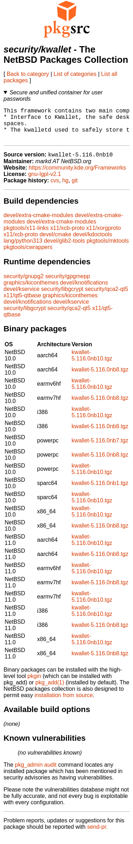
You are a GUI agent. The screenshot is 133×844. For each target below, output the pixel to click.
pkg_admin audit (35, 773)
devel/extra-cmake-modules (38, 223)
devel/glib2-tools (64, 249)
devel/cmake (55, 242)
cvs (55, 189)
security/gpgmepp (67, 284)
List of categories (75, 74)
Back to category (28, 74)
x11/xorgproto (103, 236)
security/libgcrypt (62, 297)
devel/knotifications (84, 291)
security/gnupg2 (24, 284)
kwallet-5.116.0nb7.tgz (100, 449)
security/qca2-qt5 (106, 297)
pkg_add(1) (49, 691)
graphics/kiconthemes (31, 291)
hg (65, 189)
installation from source (63, 703)
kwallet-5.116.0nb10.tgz (92, 363)
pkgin (34, 684)
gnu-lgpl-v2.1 (44, 182)
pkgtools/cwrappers (28, 255)
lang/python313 (23, 249)
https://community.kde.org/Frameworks (77, 176)
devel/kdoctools (92, 242)
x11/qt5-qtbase (22, 303)
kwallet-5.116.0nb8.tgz (100, 378)
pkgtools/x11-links (26, 236)
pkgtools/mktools (108, 249)
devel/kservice (21, 297)
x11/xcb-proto (67, 236)
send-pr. (97, 835)
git (75, 189)
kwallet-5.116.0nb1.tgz (100, 491)
